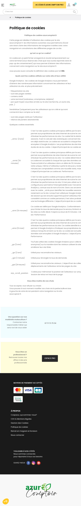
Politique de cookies (19, 427)
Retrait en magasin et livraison (24, 431)
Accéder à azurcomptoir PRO (49, 5)
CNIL (63, 71)
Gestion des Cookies (19, 423)
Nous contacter (17, 435)
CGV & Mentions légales (21, 419)
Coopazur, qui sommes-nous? (24, 415)
